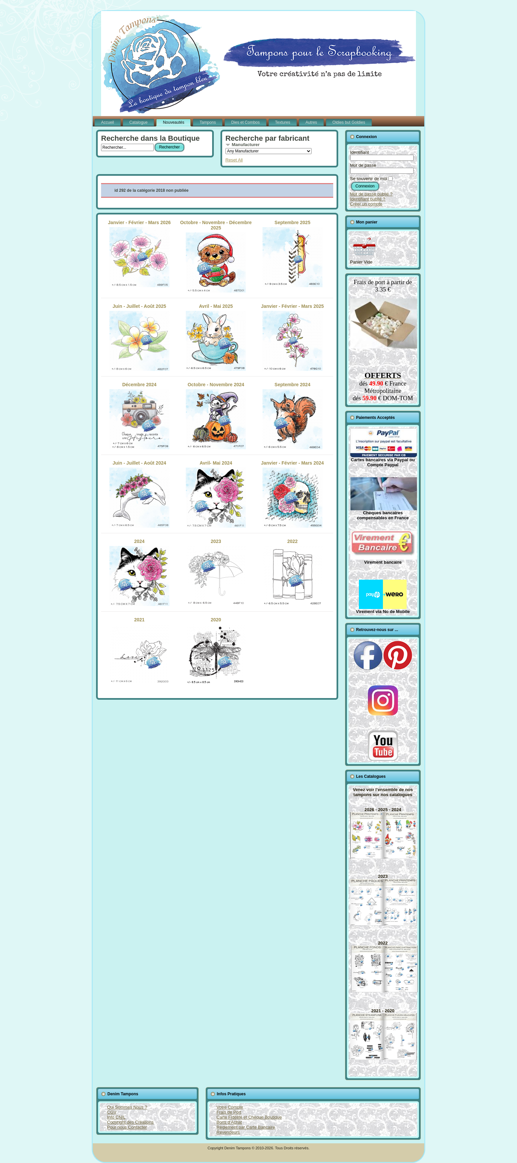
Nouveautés (173, 122)
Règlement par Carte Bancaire (245, 1127)
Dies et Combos (245, 122)
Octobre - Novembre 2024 (216, 415)
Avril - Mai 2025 (216, 337)
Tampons (207, 122)
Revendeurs (228, 1132)
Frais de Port (228, 1112)
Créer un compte (366, 203)
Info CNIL (116, 1117)
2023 (216, 572)
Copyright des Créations (130, 1122)
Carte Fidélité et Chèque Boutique (249, 1117)
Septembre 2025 (293, 253)
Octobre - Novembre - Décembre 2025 (216, 256)
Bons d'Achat (229, 1122)
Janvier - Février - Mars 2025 (292, 337)
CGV (111, 1112)
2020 (216, 650)
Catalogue (138, 122)
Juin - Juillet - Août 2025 (139, 337)
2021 (139, 650)
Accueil (107, 122)
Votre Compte (229, 1107)
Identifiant (359, 152)
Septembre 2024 (293, 415)
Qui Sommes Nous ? (127, 1107)
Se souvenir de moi (368, 178)
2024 (139, 572)
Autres (311, 122)
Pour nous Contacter (127, 1127)
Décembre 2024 (139, 415)
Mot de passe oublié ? (371, 193)
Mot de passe (363, 165)
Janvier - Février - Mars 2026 (139, 253)
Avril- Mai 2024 (216, 494)
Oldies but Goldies (349, 122)
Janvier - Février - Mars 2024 (292, 494)
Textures (282, 122)
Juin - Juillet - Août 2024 (139, 494)
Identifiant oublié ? (368, 198)
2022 (293, 572)
